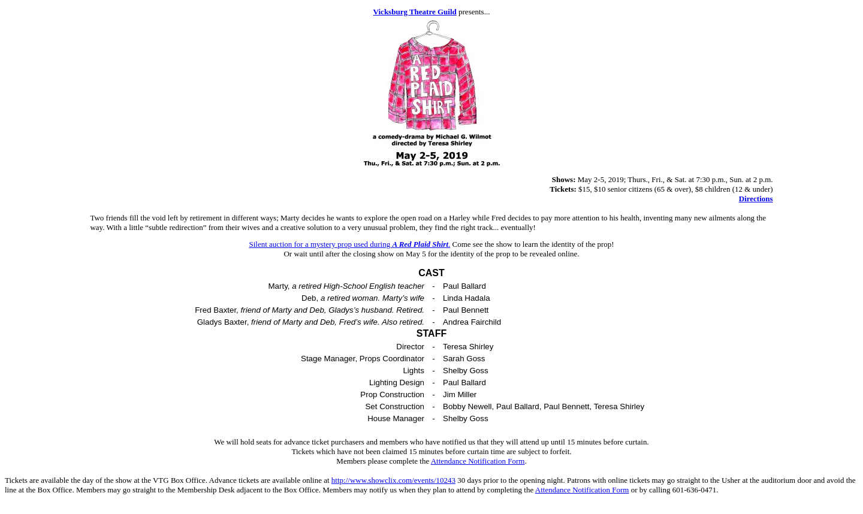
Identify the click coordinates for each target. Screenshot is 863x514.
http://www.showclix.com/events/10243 (393, 480)
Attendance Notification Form (478, 460)
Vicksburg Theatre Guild (415, 11)
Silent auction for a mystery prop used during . (349, 244)
